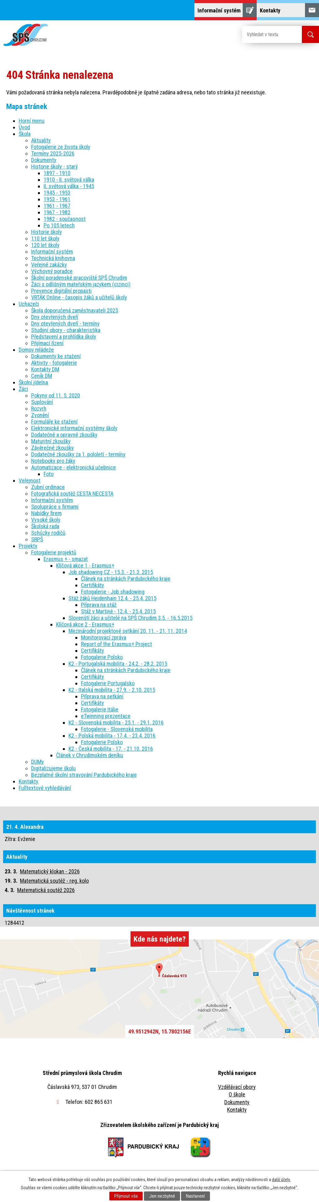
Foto (49, 474)
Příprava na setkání (102, 696)
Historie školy (46, 232)
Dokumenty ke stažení (56, 356)
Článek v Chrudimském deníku (89, 755)
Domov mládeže (36, 349)
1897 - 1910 (57, 173)
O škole (237, 1094)
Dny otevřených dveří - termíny (65, 323)
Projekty (28, 546)
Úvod (24, 127)
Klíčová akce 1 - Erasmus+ (85, 565)
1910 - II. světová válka (69, 179)
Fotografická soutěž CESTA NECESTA (72, 493)
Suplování (42, 402)
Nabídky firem (46, 513)
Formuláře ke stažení (54, 421)
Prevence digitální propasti (61, 290)
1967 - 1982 (57, 212)
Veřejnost (29, 480)
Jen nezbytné (162, 1196)
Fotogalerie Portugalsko (108, 683)
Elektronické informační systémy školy (74, 428)
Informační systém (52, 251)
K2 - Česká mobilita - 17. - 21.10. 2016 (111, 748)
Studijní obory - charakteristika (65, 330)
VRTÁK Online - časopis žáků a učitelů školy (79, 297)
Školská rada (45, 526)
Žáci (23, 389)
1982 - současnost (65, 219)
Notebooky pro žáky (53, 461)
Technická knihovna (53, 258)
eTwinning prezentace (106, 716)
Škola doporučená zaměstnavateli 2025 (74, 310)
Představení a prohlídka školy (63, 336)
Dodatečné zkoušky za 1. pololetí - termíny (78, 454)
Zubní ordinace (48, 487)
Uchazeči (29, 304)
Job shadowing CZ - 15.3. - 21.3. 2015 (111, 572)
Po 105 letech (59, 225)
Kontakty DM (45, 369)
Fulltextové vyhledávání (45, 788)
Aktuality (41, 140)
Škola (25, 134)
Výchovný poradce (52, 271)
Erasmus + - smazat (66, 559)
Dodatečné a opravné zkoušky (64, 434)
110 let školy (45, 238)
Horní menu (32, 120)
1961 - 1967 (57, 205)
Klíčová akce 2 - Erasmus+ (85, 624)
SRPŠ (37, 539)
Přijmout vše (126, 1196)
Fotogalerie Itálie (99, 709)
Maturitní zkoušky (51, 441)
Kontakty (28, 781)
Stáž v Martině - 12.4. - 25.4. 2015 (118, 611)
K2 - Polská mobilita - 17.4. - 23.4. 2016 (112, 735)
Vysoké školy (45, 519)
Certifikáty (92, 585)
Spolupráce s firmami (55, 506)
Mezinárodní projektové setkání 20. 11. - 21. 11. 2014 (128, 631)
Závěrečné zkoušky (52, 447)
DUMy (37, 761)
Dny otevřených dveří (54, 317)
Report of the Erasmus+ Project (116, 644)
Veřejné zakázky (49, 264)
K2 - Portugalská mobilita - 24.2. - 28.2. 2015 (118, 663)
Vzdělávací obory (237, 1087)
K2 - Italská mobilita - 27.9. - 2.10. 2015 (112, 690)
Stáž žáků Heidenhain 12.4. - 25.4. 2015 (112, 598)
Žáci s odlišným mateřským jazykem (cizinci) (81, 284)
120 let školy (45, 245)
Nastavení (195, 1196)
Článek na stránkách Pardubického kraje (125, 578)
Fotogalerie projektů (53, 552)
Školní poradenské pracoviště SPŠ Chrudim (79, 277)
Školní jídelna (33, 382)
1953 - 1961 (57, 199)
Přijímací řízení (47, 343)
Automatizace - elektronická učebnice (73, 467)
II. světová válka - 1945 (69, 186)
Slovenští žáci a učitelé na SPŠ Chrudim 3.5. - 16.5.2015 (131, 618)
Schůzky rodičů (48, 533)
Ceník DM (41, 376)
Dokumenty (43, 160)
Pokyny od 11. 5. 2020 (55, 395)
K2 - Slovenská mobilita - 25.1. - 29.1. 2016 (116, 722)
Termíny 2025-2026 (52, 153)
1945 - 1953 (57, 192)
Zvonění (40, 415)
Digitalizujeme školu (53, 768)
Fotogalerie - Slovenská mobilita (117, 729)
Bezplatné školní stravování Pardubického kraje (84, 775)
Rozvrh (38, 408)
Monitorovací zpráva (103, 637)
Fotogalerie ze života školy (60, 147)
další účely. (281, 1179)
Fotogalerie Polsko (102, 657)
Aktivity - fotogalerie (54, 362)
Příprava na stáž (99, 604)
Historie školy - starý (54, 166)
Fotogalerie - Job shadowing (113, 591)
